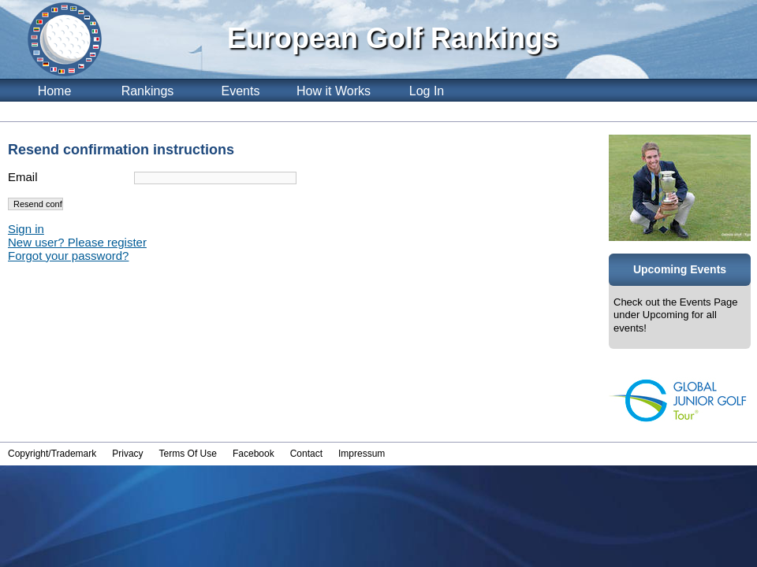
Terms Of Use (188, 453)
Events (241, 91)
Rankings (147, 91)
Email (23, 176)
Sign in (26, 228)
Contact (306, 453)
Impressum (361, 453)
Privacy (127, 453)
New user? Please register (77, 242)
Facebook (253, 453)
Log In (426, 91)
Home (55, 91)
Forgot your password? (68, 255)
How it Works (333, 91)
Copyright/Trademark (52, 453)
